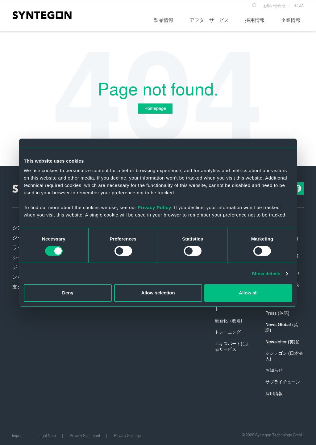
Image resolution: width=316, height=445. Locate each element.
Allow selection (158, 292)
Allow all (248, 292)
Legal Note (46, 436)
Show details (266, 273)
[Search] (255, 4)
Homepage (155, 108)
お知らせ (274, 370)
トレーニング (228, 332)
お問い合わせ (274, 5)
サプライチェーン (282, 382)
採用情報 (274, 393)
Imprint (17, 436)
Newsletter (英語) (282, 342)
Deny (67, 292)
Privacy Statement (85, 436)
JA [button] (299, 5)
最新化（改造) (228, 320)
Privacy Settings (127, 436)
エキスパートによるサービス (232, 346)
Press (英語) (277, 313)
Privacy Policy (154, 207)
